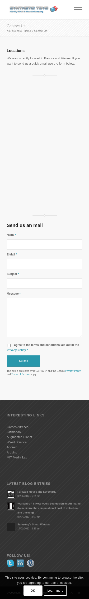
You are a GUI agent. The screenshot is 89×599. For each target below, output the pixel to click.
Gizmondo (14, 432)
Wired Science (17, 442)
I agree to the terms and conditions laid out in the (43, 347)
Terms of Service (20, 374)
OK (33, 590)
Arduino (12, 452)
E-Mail (12, 254)
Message (13, 293)
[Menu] (75, 9)
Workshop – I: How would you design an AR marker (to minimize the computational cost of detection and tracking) (49, 508)
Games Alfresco (17, 427)
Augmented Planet (19, 437)
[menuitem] (75, 9)
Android (12, 447)
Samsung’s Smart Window (33, 524)
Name (11, 234)
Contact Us (16, 26)
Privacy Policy (16, 350)
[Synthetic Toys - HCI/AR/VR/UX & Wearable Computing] (37, 9)
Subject (13, 274)
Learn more (55, 590)
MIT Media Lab (17, 457)
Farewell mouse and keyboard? (36, 491)
